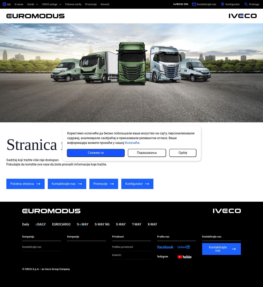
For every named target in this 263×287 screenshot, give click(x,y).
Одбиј (183, 153)
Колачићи (132, 143)
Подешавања (147, 153)
